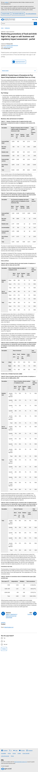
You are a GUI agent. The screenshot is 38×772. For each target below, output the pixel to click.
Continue (4, 648)
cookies (6, 2)
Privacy (12, 756)
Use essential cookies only (18, 13)
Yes (4, 638)
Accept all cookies (6, 13)
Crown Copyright (26, 753)
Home (2, 28)
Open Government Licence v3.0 (20, 761)
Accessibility (3, 753)
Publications (7, 28)
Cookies (19, 753)
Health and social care (8, 47)
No (4, 641)
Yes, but (5, 644)
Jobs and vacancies (5, 756)
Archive (9, 753)
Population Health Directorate (12, 45)
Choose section (19, 70)
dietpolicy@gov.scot (8, 627)
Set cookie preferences (31, 13)
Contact (14, 753)
